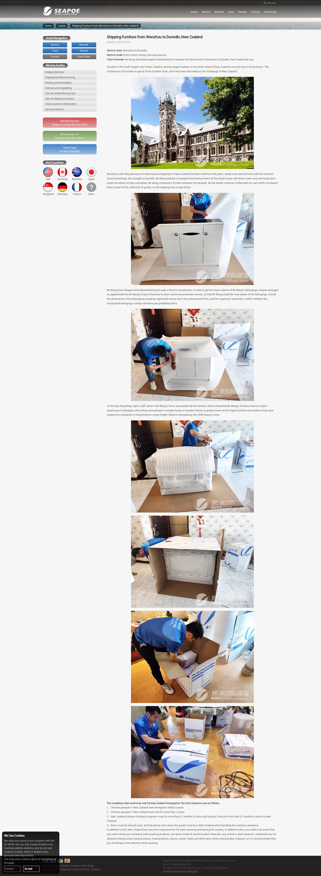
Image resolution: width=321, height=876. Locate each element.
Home (194, 11)
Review (242, 11)
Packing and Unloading (58, 82)
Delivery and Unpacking (58, 88)
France (77, 189)
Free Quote (270, 11)
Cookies (95, 869)
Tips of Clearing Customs (59, 98)
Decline (9, 868)
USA (48, 174)
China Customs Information (61, 104)
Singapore (48, 189)
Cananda (62, 174)
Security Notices (54, 109)
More (91, 189)
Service (206, 11)
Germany (62, 189)
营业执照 (193, 871)
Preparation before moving (60, 77)
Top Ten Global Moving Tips (60, 93)
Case (231, 11)
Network (219, 11)
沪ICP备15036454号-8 (175, 871)
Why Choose (61, 865)
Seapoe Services (54, 72)
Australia (77, 174)
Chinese (269, 3)
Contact (255, 11)
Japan (91, 174)
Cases (62, 25)
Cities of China (80, 869)
